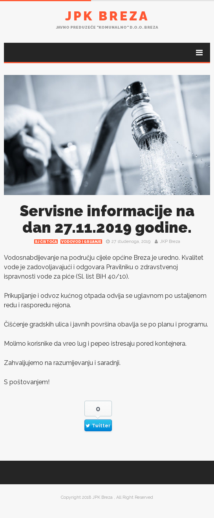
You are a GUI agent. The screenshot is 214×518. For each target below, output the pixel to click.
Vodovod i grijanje (81, 242)
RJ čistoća (46, 242)
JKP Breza (170, 241)
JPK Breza (107, 16)
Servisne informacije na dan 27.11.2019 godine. (107, 219)
